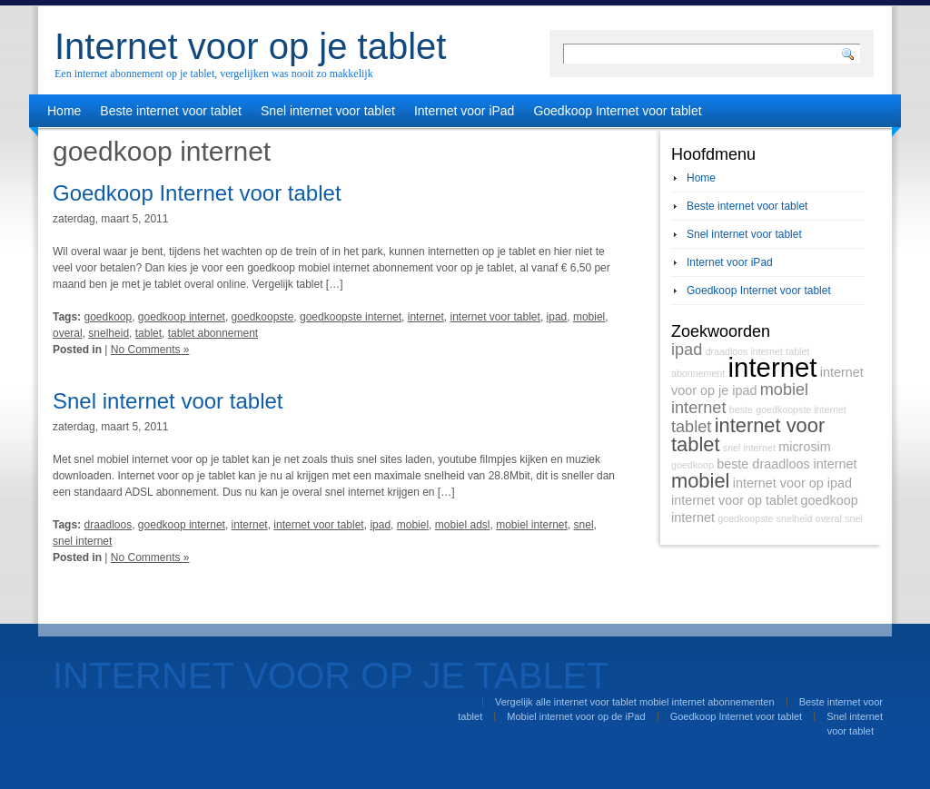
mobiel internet (532, 524)
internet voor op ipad (792, 483)
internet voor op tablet (734, 500)
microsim (804, 446)
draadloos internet (744, 351)
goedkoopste (263, 317)
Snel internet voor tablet (328, 111)
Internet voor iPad (464, 111)
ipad (557, 317)
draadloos (108, 524)
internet (426, 317)
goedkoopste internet (350, 317)
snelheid (108, 333)
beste (741, 409)
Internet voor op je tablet (250, 46)
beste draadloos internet (786, 464)
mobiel (589, 317)
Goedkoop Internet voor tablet (617, 111)
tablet (148, 333)
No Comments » (150, 349)
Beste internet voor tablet (171, 111)
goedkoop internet (181, 317)
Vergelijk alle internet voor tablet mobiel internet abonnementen (635, 701)
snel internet (82, 541)
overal (68, 333)
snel (584, 524)
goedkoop (108, 317)
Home (64, 111)
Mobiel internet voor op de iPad (576, 716)
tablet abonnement (213, 333)
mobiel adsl (462, 524)
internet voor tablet (494, 317)
